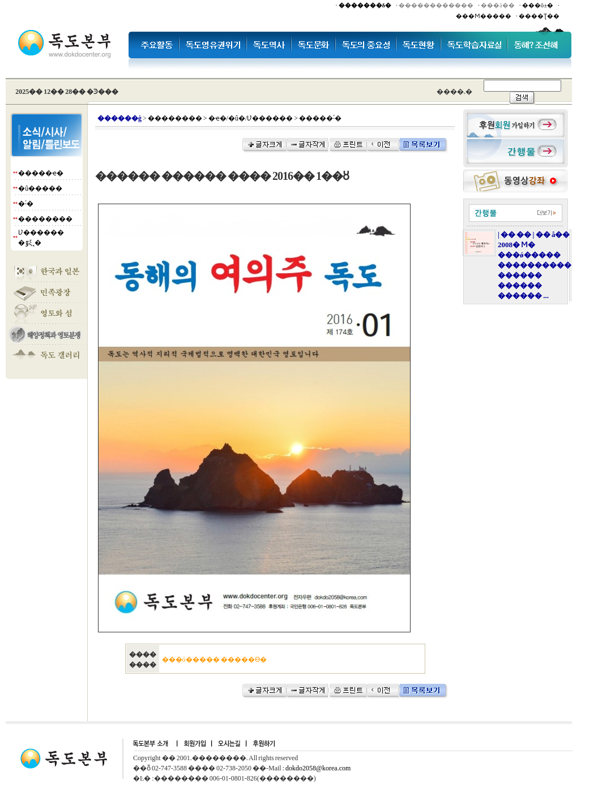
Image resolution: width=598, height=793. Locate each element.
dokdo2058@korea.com (318, 768)
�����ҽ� (40, 173)
